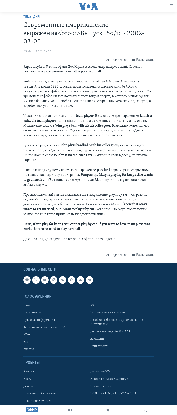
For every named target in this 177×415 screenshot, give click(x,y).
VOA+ (26, 334)
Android (28, 349)
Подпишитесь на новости (107, 312)
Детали (28, 386)
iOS (25, 342)
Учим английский (102, 386)
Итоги (27, 378)
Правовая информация (39, 320)
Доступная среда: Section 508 (110, 331)
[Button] (116, 60)
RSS (92, 305)
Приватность (99, 346)
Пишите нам (32, 312)
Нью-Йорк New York (37, 400)
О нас (27, 305)
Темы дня (31, 17)
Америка (29, 371)
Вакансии (97, 339)
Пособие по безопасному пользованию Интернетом (116, 322)
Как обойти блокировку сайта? (44, 327)
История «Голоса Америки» (109, 378)
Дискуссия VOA (100, 371)
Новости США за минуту (40, 393)
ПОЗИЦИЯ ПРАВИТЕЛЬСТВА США (113, 393)
